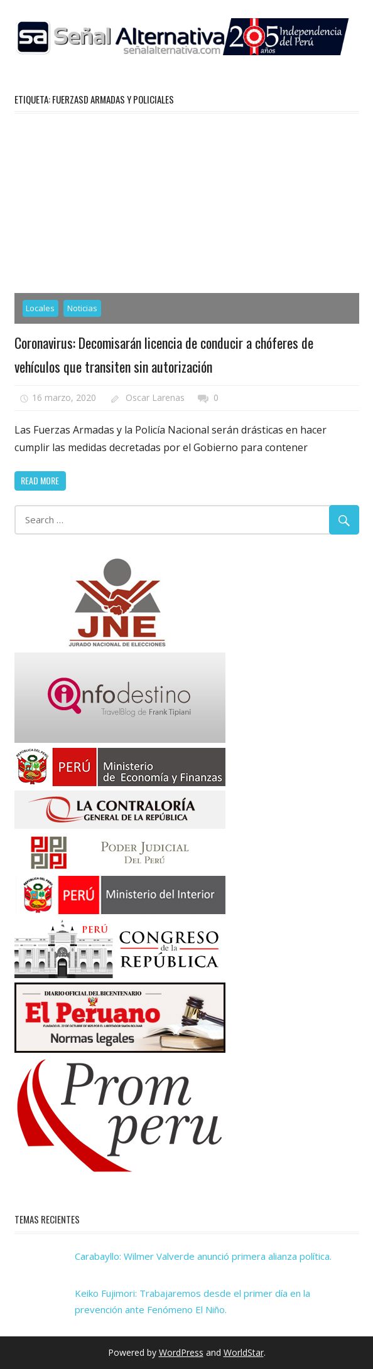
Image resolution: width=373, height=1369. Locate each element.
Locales (40, 308)
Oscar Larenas (155, 397)
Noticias (82, 308)
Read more (40, 480)
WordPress (181, 1352)
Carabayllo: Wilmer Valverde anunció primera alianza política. (203, 1256)
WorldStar (244, 1352)
